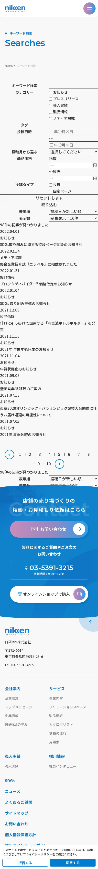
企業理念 (12, 698)
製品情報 (56, 715)
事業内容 (56, 698)
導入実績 (13, 756)
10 (48, 463)
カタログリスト (61, 724)
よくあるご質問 (18, 802)
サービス (57, 688)
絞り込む (49, 204)
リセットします (49, 198)
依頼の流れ (57, 733)
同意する (73, 862)
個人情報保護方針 (20, 834)
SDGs (10, 780)
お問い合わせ (16, 823)
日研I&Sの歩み (16, 724)
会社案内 (13, 688)
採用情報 (57, 756)
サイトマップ (16, 813)
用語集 (54, 741)
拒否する (25, 862)
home (9, 65)
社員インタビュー (62, 766)
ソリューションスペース (67, 707)
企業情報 (12, 715)
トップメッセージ (18, 707)
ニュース (12, 791)
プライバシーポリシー (37, 854)
